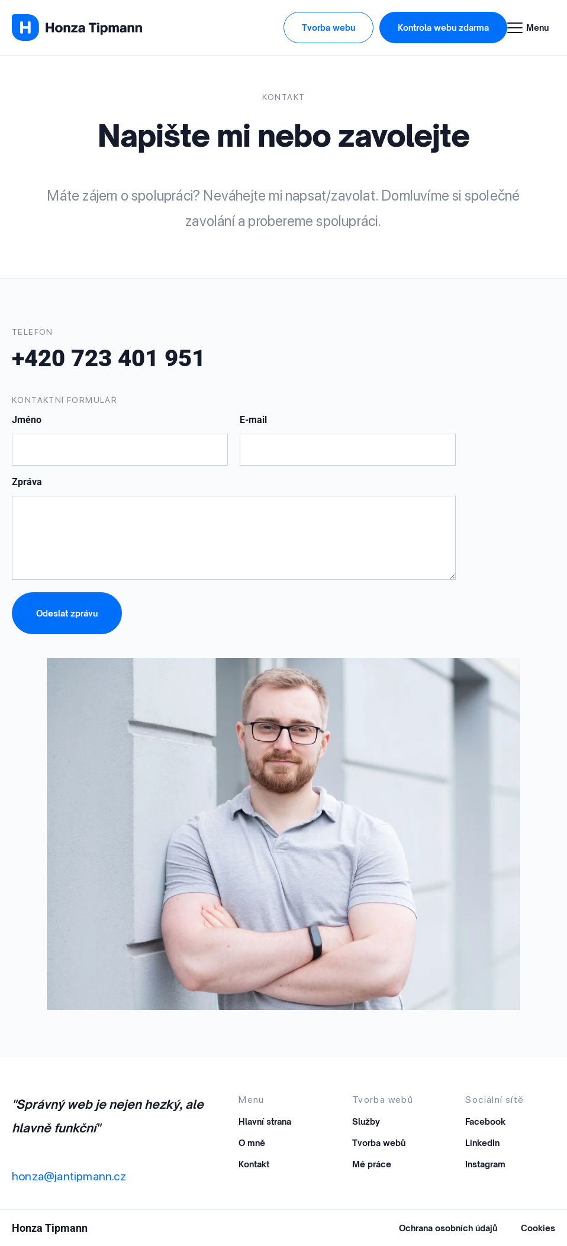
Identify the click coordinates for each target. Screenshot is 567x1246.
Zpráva (27, 482)
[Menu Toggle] (531, 27)
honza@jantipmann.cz (69, 1176)
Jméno (26, 420)
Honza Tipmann (50, 1228)
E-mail (253, 420)
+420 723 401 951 (108, 358)
